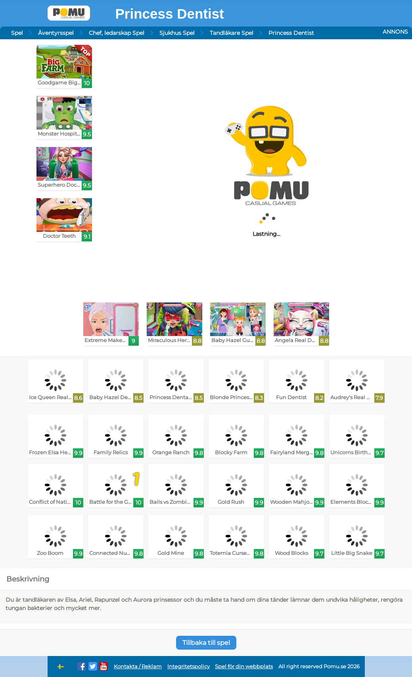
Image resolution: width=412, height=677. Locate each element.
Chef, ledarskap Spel (116, 32)
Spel (17, 32)
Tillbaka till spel (206, 642)
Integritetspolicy (188, 666)
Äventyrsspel (56, 32)
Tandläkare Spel (231, 32)
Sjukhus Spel (177, 32)
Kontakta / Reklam (138, 666)
